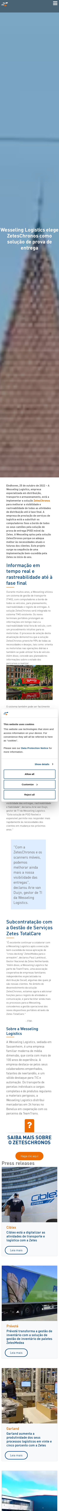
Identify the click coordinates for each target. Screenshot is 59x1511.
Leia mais (16, 1250)
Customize (29, 784)
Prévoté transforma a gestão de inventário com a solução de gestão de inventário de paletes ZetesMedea (29, 1337)
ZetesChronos (42, 500)
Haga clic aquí (29, 1156)
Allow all (29, 774)
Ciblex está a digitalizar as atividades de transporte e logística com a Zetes (25, 1236)
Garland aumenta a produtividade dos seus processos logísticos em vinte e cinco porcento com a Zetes (29, 1439)
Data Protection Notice (34, 748)
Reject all (29, 794)
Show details (42, 764)
